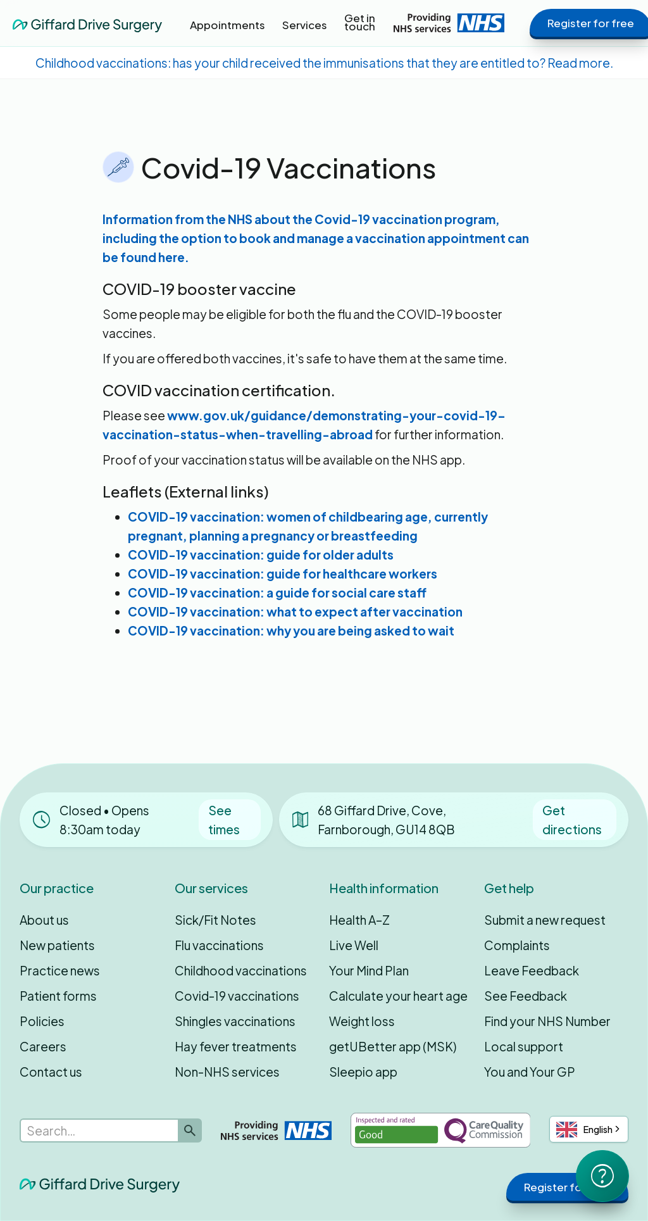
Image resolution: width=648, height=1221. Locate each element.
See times (224, 820)
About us (44, 919)
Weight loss (362, 1021)
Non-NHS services (227, 1071)
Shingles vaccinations (235, 1021)
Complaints (517, 945)
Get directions (572, 820)
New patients (57, 945)
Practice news (60, 970)
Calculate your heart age (398, 995)
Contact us (51, 1071)
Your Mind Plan (369, 970)
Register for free (567, 1187)
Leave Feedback (531, 970)
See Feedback (525, 995)
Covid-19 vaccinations (237, 995)
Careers (43, 1046)
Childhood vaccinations (241, 970)
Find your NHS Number (547, 1021)
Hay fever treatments (236, 1046)
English (584, 1129)
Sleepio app (363, 1071)
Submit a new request (545, 919)
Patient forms (58, 995)
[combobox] (588, 1129)
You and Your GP (529, 1071)
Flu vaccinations (219, 945)
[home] (87, 22)
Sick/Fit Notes (215, 919)
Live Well (353, 945)
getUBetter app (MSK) (392, 1046)
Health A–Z (359, 919)
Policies (42, 1021)
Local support (523, 1046)
